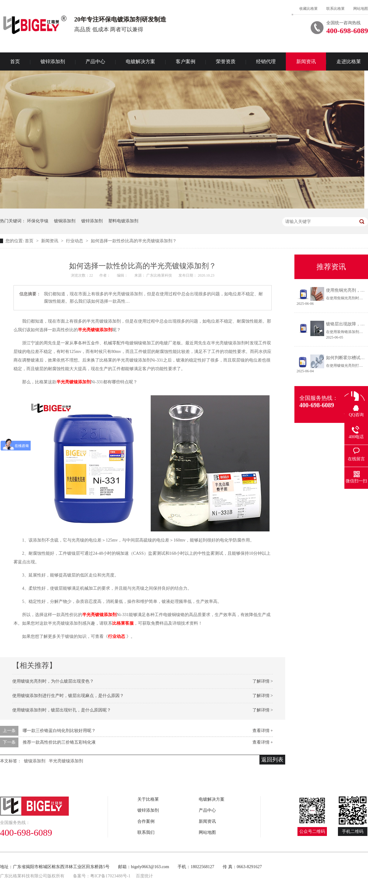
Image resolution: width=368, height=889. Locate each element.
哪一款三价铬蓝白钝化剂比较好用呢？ (59, 730)
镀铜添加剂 (64, 221)
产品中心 (95, 61)
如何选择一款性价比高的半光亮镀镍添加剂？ (134, 241)
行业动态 (75, 241)
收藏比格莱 (308, 8)
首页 (30, 241)
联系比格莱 (335, 8)
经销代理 (266, 61)
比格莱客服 (123, 623)
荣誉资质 (226, 61)
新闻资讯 (306, 61)
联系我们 (146, 832)
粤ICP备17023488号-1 (110, 876)
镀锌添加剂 (52, 61)
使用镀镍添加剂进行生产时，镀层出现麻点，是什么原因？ (68, 695)
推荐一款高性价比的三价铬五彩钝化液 (59, 742)
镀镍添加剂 (34, 761)
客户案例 (185, 61)
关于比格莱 (148, 799)
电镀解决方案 (140, 61)
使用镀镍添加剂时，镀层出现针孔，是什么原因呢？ (61, 710)
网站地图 (360, 8)
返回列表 (272, 760)
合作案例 (146, 821)
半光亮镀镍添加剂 (95, 330)
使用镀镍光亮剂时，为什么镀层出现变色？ (53, 681)
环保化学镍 (37, 221)
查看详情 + (262, 730)
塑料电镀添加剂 (123, 221)
